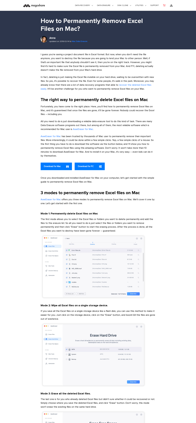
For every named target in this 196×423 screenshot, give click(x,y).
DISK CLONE (122, 5)
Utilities (139, 5)
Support (154, 5)
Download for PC (90, 166)
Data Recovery (82, 5)
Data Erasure (103, 5)
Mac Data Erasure (79, 41)
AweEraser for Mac (83, 129)
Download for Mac (56, 166)
